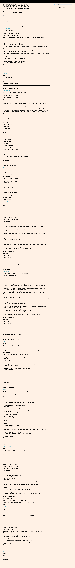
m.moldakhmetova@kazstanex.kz (10, 152)
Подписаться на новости (49, 1)
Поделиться (5, 563)
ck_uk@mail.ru (6, 201)
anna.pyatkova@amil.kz (8, 259)
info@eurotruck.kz (7, 73)
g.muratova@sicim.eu (7, 551)
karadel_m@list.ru (7, 506)
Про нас (58, 1)
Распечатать (5, 559)
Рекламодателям (65, 1)
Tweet (10, 563)
